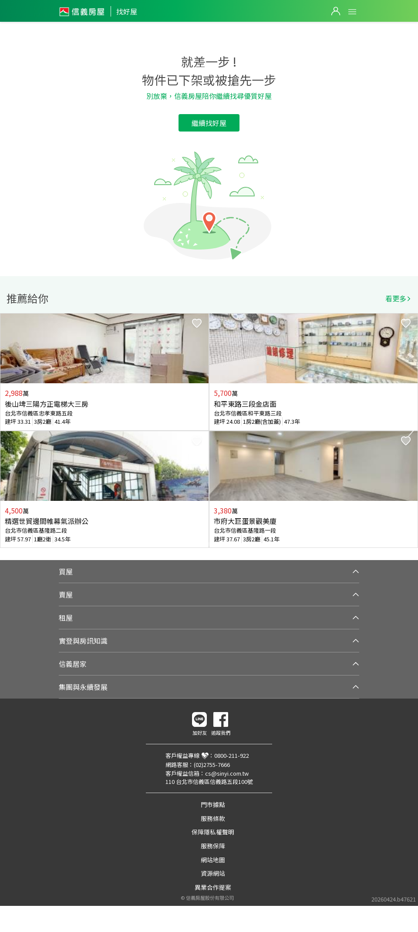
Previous (7, 431)
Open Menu (352, 11)
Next (411, 431)
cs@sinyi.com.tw (227, 773)
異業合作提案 (213, 887)
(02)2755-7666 (212, 764)
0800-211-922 (231, 755)
